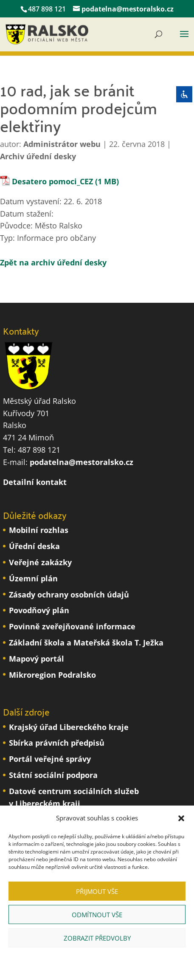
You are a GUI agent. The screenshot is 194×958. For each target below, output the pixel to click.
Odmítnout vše (97, 914)
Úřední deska (34, 546)
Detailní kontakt (35, 482)
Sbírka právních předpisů (56, 743)
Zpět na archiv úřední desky (53, 262)
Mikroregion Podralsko (52, 675)
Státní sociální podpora (53, 775)
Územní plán (33, 578)
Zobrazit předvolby (97, 938)
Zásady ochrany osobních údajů (69, 594)
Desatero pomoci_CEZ (52, 181)
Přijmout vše (97, 891)
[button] (181, 818)
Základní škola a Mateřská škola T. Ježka (86, 642)
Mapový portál (36, 659)
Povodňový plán (39, 610)
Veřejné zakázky (40, 562)
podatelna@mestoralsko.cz (81, 462)
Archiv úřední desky (38, 156)
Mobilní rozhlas (38, 530)
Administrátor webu (62, 144)
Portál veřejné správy (50, 759)
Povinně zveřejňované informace (72, 626)
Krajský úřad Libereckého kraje (69, 727)
